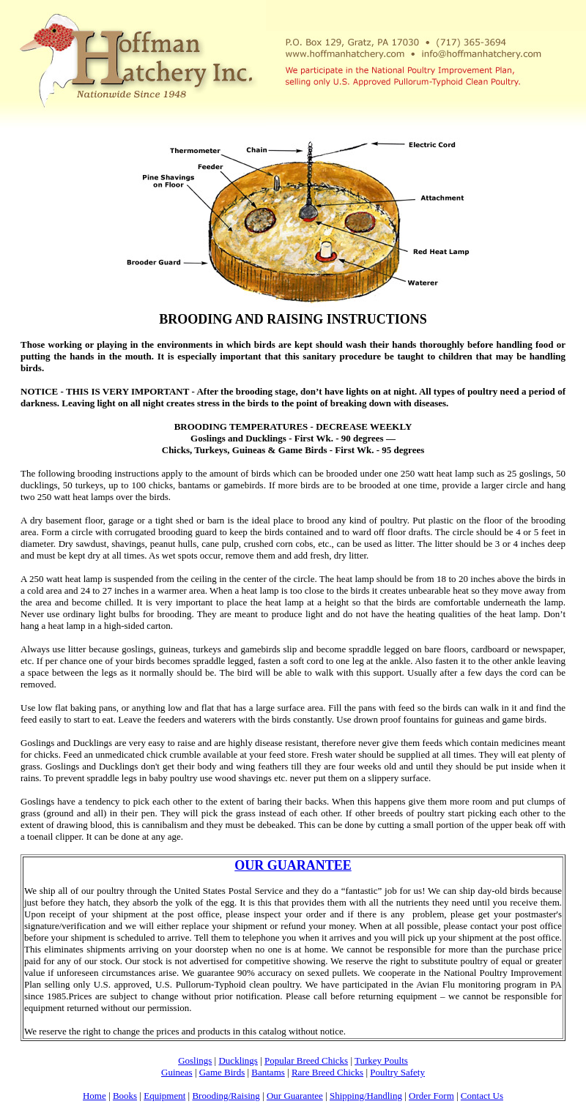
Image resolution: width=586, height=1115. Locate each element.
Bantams (268, 1072)
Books (125, 1095)
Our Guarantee (295, 1095)
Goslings (195, 1060)
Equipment (164, 1095)
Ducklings (237, 1060)
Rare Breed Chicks (327, 1072)
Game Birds (222, 1072)
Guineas (177, 1072)
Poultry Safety (397, 1072)
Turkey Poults (381, 1060)
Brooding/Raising (225, 1095)
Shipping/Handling (366, 1095)
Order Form (431, 1095)
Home (94, 1095)
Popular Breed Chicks (306, 1060)
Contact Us (482, 1095)
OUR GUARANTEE (293, 865)
